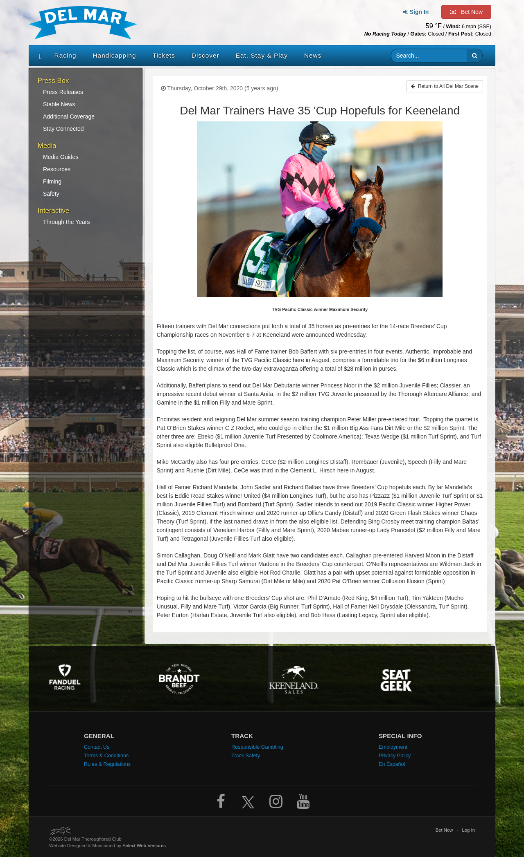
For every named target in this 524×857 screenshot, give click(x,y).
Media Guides (60, 157)
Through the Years (66, 222)
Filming (52, 181)
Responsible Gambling (257, 747)
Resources (56, 169)
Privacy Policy (395, 756)
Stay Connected (63, 128)
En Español (392, 764)
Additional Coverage (69, 116)
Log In (468, 830)
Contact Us (96, 747)
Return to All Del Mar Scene (445, 86)
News (312, 55)
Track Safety (245, 756)
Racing (65, 55)
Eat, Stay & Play (262, 55)
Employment (393, 747)
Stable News (59, 104)
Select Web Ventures (144, 845)
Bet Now (444, 830)
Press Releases (63, 92)
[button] (475, 56)
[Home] (38, 55)
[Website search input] (429, 56)
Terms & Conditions (106, 756)
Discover (205, 55)
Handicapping (114, 55)
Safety (51, 193)
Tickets (164, 55)
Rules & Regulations (107, 764)
